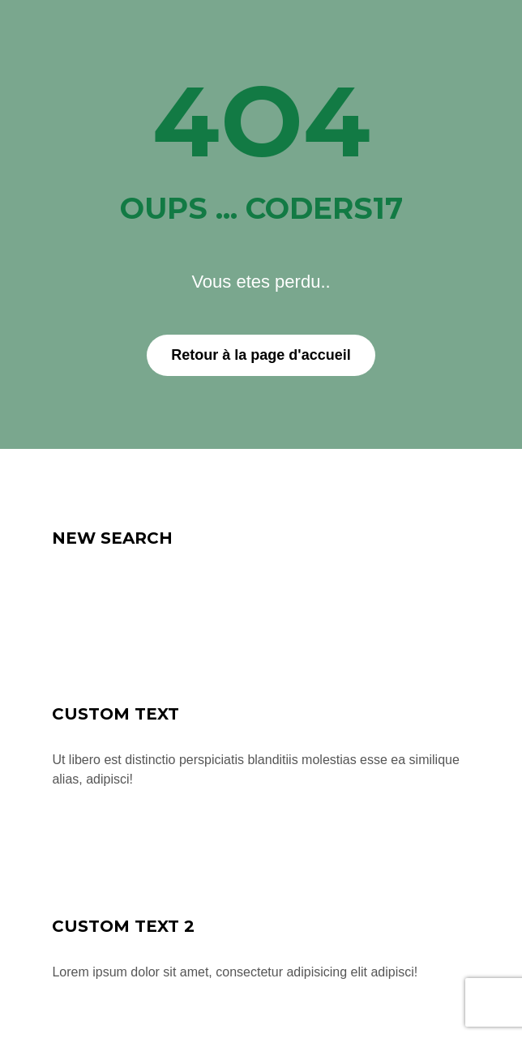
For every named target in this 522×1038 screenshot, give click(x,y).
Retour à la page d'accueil (260, 355)
